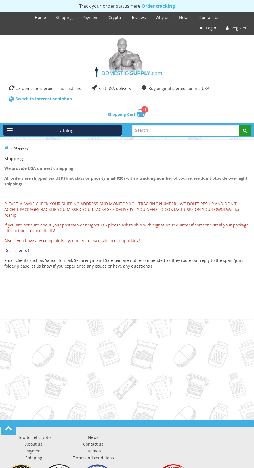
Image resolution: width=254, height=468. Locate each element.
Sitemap (93, 451)
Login (208, 28)
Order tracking (158, 6)
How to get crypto (34, 437)
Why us (162, 17)
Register (236, 28)
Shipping (64, 17)
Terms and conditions (93, 457)
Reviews (138, 17)
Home (40, 17)
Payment (90, 17)
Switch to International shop (44, 98)
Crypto (114, 17)
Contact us (209, 17)
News (184, 17)
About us (33, 444)
